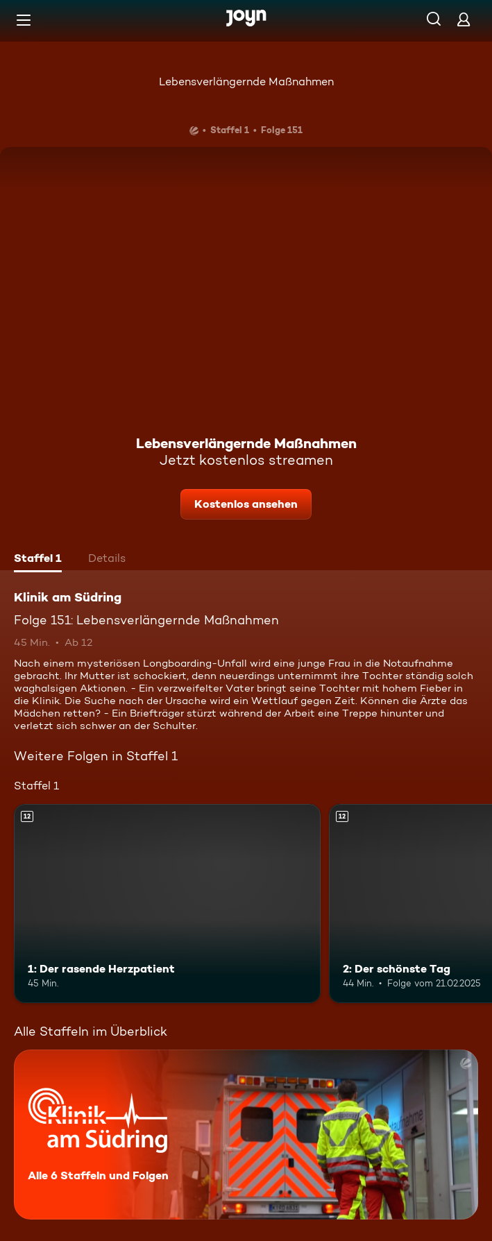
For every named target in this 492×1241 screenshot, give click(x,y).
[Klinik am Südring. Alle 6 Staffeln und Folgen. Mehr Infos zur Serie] (246, 1134)
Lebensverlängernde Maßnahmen (246, 81)
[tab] (38, 559)
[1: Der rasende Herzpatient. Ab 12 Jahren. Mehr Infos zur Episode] (167, 903)
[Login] (463, 19)
